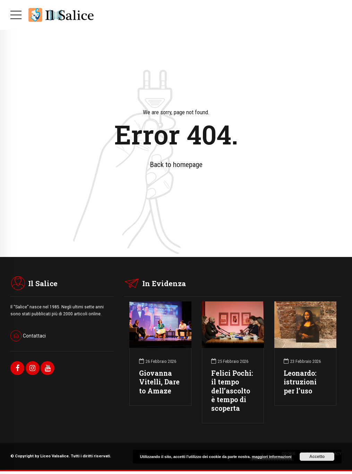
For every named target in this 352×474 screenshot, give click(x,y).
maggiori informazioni (272, 457)
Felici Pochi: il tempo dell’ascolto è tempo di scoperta (232, 391)
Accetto (317, 456)
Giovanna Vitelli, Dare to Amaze (159, 382)
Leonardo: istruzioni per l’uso (300, 382)
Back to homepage (176, 164)
